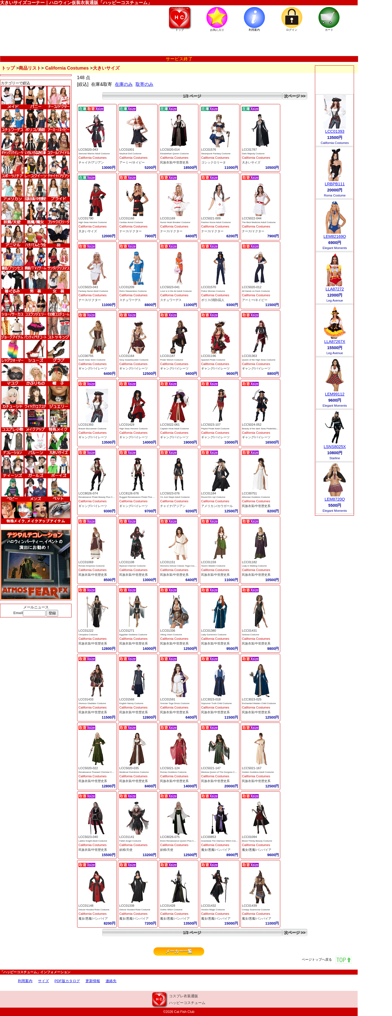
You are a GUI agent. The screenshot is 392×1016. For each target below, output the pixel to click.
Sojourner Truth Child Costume (216, 703)
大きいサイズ (251, 162)
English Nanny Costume (131, 703)
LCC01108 (126, 562)
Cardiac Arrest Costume (131, 222)
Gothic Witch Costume (171, 909)
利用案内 (25, 981)
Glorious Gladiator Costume (92, 703)
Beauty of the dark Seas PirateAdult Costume (264, 428)
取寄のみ (144, 84)
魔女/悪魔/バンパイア (216, 849)
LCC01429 (126, 424)
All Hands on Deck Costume (256, 291)
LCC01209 (126, 287)
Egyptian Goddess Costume (133, 634)
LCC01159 (208, 562)
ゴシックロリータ (213, 162)
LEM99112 (335, 394)
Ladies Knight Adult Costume (93, 841)
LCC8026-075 (170, 837)
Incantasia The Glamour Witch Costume (221, 841)
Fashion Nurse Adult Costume (216, 222)
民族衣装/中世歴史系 (174, 162)
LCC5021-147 (211, 768)
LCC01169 (167, 218)
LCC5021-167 (252, 768)
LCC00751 (249, 493)
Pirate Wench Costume (171, 360)
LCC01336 (167, 630)
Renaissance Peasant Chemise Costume (99, 772)
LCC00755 (86, 355)
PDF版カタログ (67, 981)
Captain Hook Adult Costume (174, 428)
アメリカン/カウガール (217, 506)
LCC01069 (86, 562)
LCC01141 (126, 837)
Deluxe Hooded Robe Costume (94, 909)
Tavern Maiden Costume (213, 566)
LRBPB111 (335, 184)
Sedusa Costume (250, 634)
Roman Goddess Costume (173, 772)
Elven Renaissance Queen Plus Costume (180, 841)
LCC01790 (86, 218)
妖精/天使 (125, 849)
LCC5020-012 (252, 287)
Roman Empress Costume (92, 566)
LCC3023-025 (252, 699)
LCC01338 (126, 905)
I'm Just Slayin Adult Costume (175, 497)
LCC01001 (126, 149)
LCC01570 (208, 287)
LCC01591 (167, 699)
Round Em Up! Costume (213, 497)
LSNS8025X (335, 446)
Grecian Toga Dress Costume (174, 703)
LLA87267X (334, 341)
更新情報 (92, 981)
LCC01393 (86, 424)
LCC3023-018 (211, 699)
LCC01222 (86, 630)
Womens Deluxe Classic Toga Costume (179, 566)
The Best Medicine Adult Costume (259, 222)
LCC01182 (249, 562)
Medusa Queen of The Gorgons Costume (221, 772)
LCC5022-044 (252, 218)
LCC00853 (208, 837)
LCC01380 (208, 630)
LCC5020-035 (129, 768)
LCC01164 (126, 355)
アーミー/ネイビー (132, 162)
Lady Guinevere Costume (214, 634)
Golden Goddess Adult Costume (258, 772)
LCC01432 (208, 905)
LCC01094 (249, 837)
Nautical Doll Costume (130, 153)
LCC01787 (249, 149)
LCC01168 (126, 218)
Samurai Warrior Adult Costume (94, 153)
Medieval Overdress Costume (134, 772)
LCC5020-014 (170, 149)
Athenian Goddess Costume (256, 497)
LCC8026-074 (88, 493)
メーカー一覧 (178, 951)
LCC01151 (167, 562)
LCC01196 (208, 355)
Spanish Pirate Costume (213, 360)
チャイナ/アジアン (91, 162)
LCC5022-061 (170, 424)
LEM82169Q (335, 236)
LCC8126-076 (129, 493)
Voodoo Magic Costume (213, 909)
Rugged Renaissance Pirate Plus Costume (140, 497)
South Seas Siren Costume (92, 360)
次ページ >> (294, 96)
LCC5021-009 (211, 218)
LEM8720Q (335, 499)
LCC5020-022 (88, 768)
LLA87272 (335, 289)
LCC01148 (86, 905)
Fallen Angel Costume (130, 841)
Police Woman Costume (213, 291)
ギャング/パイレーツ (93, 368)
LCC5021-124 (170, 768)
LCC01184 (208, 493)
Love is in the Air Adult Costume (176, 291)
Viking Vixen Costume (171, 634)
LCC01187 (167, 355)
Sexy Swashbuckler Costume (133, 360)
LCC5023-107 (211, 424)
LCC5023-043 (88, 287)
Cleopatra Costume (88, 634)
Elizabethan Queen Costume (174, 153)
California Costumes (67, 68)
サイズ (43, 981)
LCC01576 (208, 149)
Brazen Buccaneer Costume (92, 428)
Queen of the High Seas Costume (258, 360)
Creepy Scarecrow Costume (256, 909)
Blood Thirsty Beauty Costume (257, 841)
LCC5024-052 (252, 424)
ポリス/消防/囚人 (212, 300)
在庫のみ (124, 84)
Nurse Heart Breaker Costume (175, 222)
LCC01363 (249, 355)
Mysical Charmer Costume (132, 566)
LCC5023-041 (170, 287)
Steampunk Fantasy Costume (216, 153)
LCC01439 (249, 905)
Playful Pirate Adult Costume (215, 428)
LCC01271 (126, 630)
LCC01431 (249, 630)
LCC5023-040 (88, 837)
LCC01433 (86, 699)
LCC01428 (167, 905)
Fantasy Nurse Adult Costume (93, 291)
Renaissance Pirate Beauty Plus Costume (99, 497)
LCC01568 (126, 699)
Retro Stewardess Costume (133, 291)
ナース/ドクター (130, 231)
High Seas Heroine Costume (93, 222)
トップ (8, 68)
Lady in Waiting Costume (254, 566)
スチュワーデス (130, 300)
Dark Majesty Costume (253, 153)
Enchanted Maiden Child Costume (259, 703)
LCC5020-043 (88, 149)
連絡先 (111, 981)
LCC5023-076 (170, 493)
